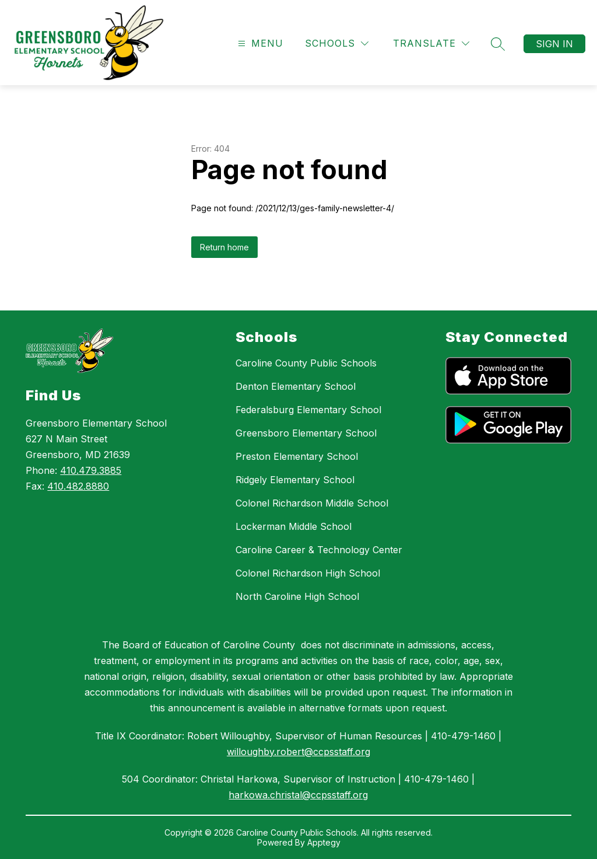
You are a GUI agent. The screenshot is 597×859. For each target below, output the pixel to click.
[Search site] (498, 44)
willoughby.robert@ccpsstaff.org (298, 751)
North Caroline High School (297, 596)
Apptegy (323, 842)
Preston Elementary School (297, 456)
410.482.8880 (78, 486)
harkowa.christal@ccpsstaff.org (298, 795)
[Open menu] (259, 43)
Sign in (554, 44)
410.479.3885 (90, 470)
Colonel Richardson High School (308, 573)
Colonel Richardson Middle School (312, 503)
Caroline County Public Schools (306, 363)
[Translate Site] (431, 43)
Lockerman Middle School (294, 526)
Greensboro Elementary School (306, 433)
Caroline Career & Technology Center (319, 550)
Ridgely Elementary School (295, 480)
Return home (224, 247)
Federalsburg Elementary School (308, 409)
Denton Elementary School (296, 386)
